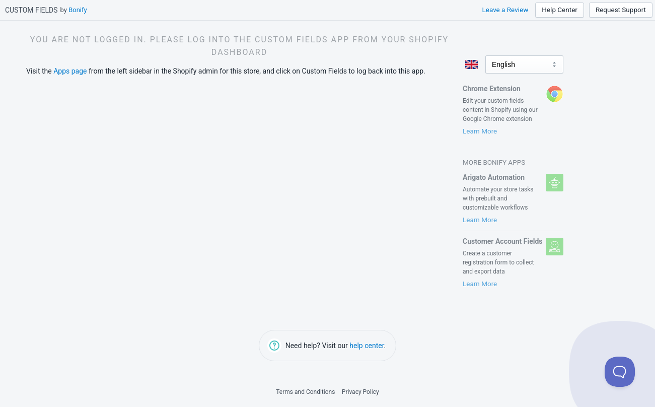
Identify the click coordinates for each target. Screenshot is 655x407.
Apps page (70, 71)
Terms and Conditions (305, 391)
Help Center (559, 10)
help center (366, 346)
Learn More (480, 131)
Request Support (621, 10)
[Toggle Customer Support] (620, 372)
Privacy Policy (360, 391)
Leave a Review (505, 10)
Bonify (77, 10)
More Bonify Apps (494, 162)
